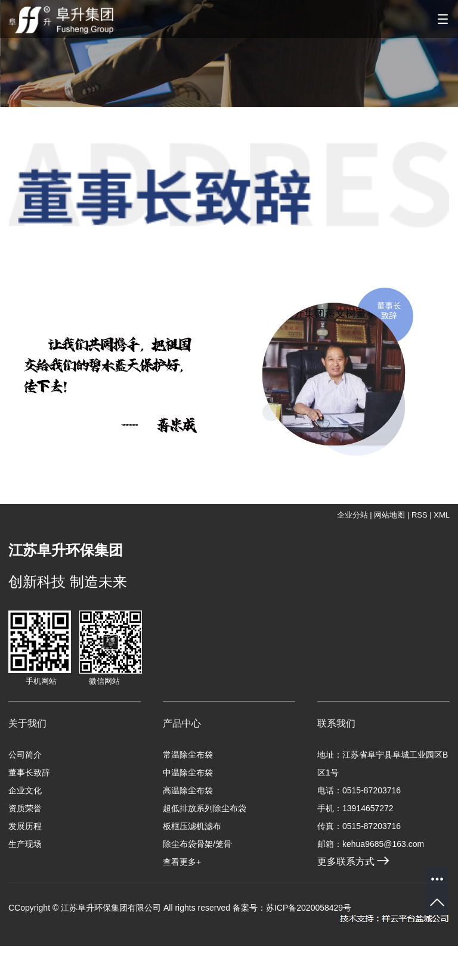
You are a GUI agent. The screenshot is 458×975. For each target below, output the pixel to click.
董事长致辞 (29, 772)
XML (442, 514)
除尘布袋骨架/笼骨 (197, 844)
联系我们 (336, 723)
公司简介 (25, 754)
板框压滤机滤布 (192, 826)
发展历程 (25, 826)
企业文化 (25, 790)
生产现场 (25, 844)
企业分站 (352, 514)
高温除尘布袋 (188, 790)
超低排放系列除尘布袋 (204, 808)
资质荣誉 (25, 808)
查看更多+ (182, 862)
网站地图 (389, 514)
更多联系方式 (353, 861)
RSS (419, 514)
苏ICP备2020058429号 (308, 907)
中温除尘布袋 (188, 772)
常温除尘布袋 (188, 754)
